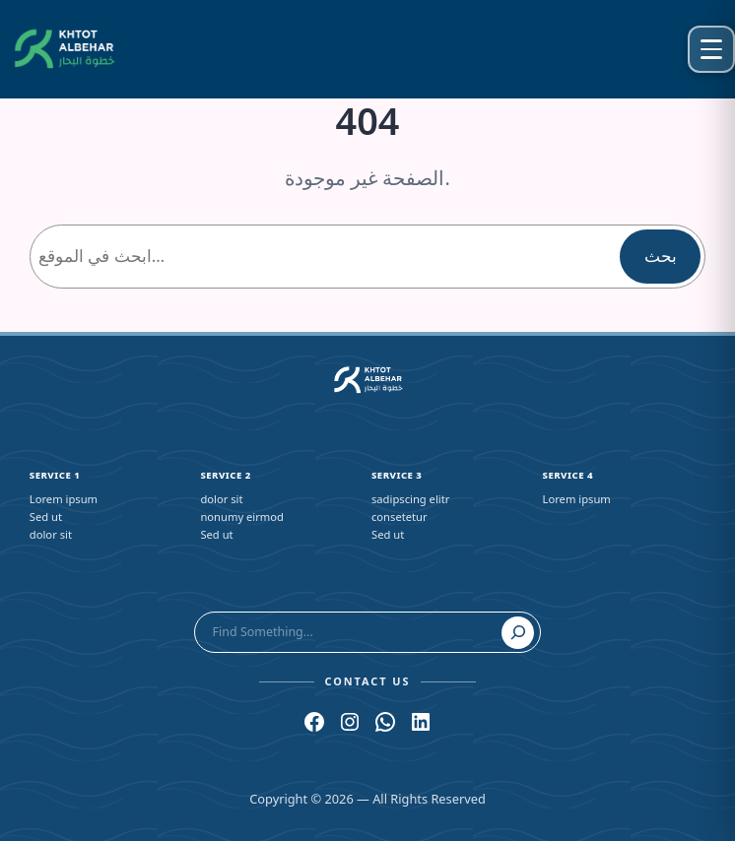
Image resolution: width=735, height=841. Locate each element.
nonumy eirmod (242, 516)
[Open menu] (711, 49)
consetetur (399, 516)
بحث (660, 255)
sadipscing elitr (410, 498)
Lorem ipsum (64, 498)
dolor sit (51, 534)
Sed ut (46, 516)
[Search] (518, 633)
